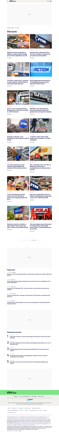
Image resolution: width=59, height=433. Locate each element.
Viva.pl (40, 410)
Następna (34, 240)
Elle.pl (9, 408)
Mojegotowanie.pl (36, 408)
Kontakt (16, 396)
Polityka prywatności (24, 396)
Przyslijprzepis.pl (33, 410)
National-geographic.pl (13, 410)
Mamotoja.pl (27, 408)
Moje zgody (41, 396)
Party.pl (21, 410)
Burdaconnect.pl (11, 412)
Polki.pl (26, 410)
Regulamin (34, 396)
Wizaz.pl (45, 410)
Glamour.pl (14, 408)
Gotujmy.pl (20, 408)
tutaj (20, 430)
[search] (48, 1)
